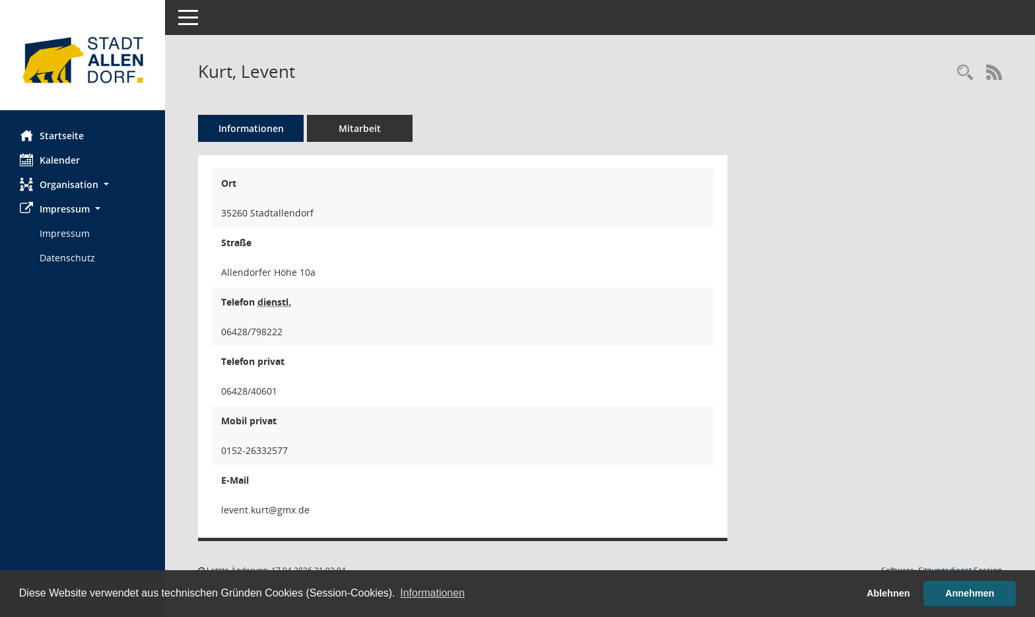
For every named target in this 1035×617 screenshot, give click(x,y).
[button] (82, 184)
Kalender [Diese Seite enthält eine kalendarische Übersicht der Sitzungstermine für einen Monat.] (50, 159)
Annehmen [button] (969, 593)
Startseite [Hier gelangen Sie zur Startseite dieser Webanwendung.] (52, 135)
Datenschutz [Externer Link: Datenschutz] (67, 257)
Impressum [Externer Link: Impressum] (65, 233)
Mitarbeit (360, 128)
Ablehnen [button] (888, 593)
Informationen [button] (432, 593)
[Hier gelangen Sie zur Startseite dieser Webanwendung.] (82, 60)
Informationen (251, 128)
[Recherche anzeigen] (965, 73)
